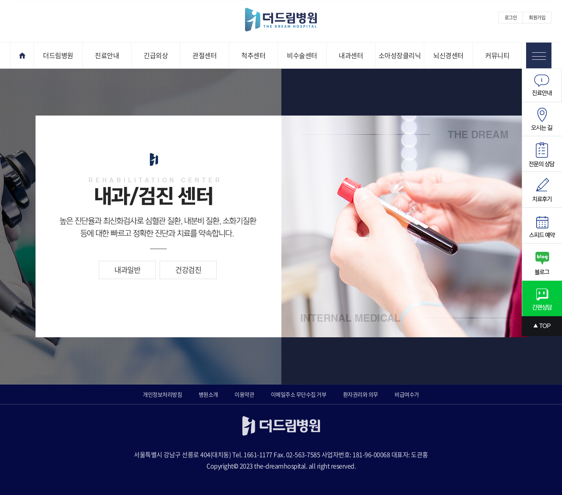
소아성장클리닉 (400, 55)
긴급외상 (156, 55)
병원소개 (208, 394)
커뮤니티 (497, 55)
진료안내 (107, 55)
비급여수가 (407, 394)
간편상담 (542, 298)
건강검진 (188, 269)
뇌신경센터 (448, 55)
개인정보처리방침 (162, 394)
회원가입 (537, 17)
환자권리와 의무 (360, 394)
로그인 (511, 17)
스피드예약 (542, 226)
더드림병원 (58, 55)
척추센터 (253, 55)
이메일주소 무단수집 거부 (299, 394)
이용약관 (244, 394)
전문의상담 (542, 154)
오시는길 (542, 119)
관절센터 (204, 55)
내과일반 (127, 269)
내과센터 (351, 55)
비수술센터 (302, 55)
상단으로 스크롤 (542, 326)
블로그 (542, 262)
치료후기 (542, 190)
